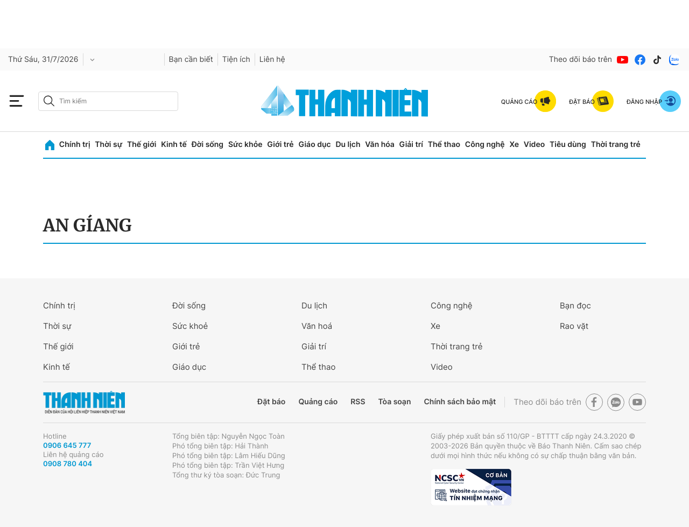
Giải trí (411, 144)
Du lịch (347, 144)
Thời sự (108, 144)
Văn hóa (380, 144)
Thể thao (444, 144)
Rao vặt (574, 326)
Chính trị (74, 144)
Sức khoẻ (190, 326)
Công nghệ (485, 144)
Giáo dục (314, 144)
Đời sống (207, 144)
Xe (514, 144)
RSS (357, 401)
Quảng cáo (318, 401)
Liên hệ (272, 59)
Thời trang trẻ (616, 144)
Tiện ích (236, 59)
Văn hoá (316, 326)
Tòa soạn (394, 401)
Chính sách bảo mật (460, 401)
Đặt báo (271, 401)
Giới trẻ (280, 144)
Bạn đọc (575, 305)
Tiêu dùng (568, 144)
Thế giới (141, 144)
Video (534, 144)
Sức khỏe (245, 144)
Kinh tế (174, 144)
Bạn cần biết (191, 59)
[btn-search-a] (49, 101)
